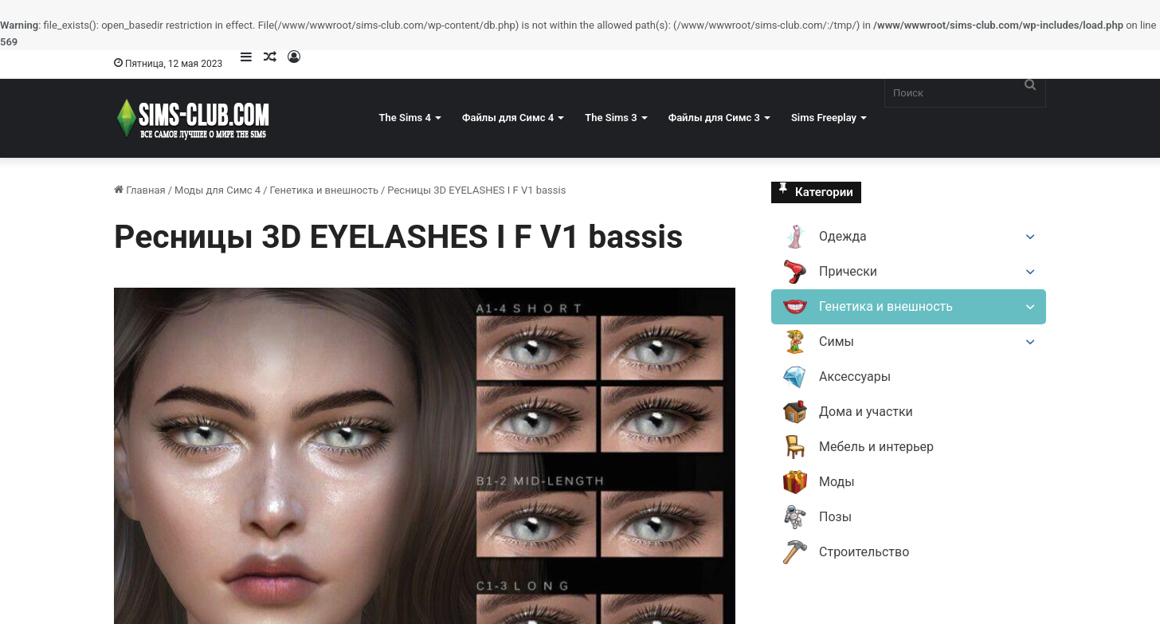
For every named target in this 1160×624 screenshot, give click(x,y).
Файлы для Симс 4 (508, 118)
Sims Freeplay (823, 118)
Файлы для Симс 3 (714, 118)
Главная (140, 190)
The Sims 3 (611, 118)
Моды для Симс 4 (217, 190)
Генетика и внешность (324, 190)
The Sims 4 (405, 118)
